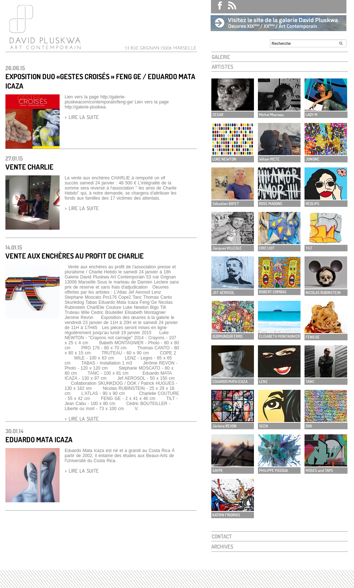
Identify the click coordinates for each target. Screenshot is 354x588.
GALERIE (221, 57)
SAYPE (217, 470)
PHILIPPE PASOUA (273, 470)
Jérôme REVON (224, 426)
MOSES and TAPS (319, 470)
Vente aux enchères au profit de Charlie (74, 255)
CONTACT (222, 536)
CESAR (217, 114)
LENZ (263, 381)
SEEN (263, 426)
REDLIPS (312, 203)
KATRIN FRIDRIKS (226, 514)
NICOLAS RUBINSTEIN (323, 292)
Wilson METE (269, 159)
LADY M (312, 114)
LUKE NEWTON (224, 159)
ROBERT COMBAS (272, 291)
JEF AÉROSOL (223, 292)
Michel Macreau (271, 114)
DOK (309, 426)
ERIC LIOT (267, 248)
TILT (309, 248)
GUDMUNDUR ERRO (227, 336)
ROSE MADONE (270, 203)
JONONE (312, 159)
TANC (310, 381)
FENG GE (313, 337)
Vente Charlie (29, 166)
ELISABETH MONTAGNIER (279, 336)
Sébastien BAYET (225, 203)
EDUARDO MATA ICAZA (39, 439)
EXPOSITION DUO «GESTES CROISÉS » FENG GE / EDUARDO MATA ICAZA (100, 81)
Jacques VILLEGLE (227, 248)
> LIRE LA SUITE (82, 117)
